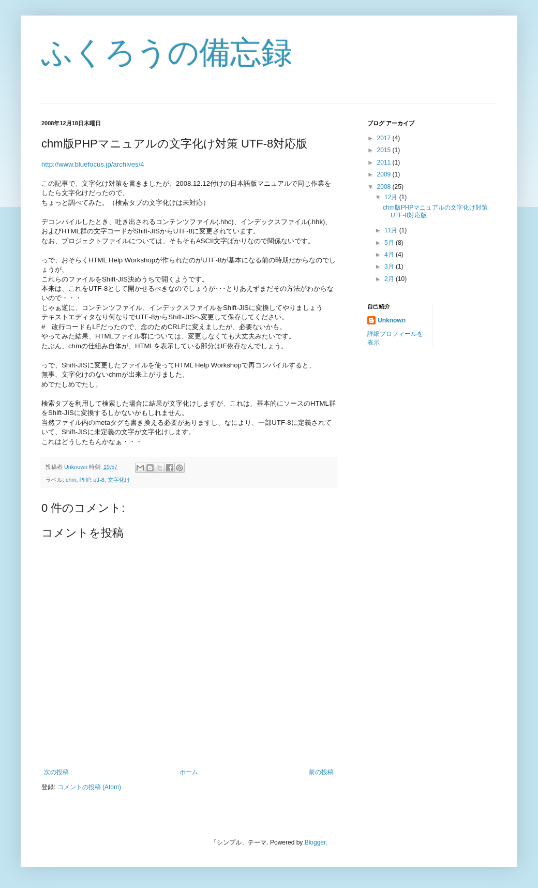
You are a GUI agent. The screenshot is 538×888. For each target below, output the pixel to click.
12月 (391, 197)
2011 (385, 162)
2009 (385, 174)
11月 (391, 230)
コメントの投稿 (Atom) (89, 787)
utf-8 (98, 480)
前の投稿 (321, 772)
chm (71, 480)
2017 (385, 138)
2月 (390, 279)
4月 (390, 254)
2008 (385, 186)
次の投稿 (56, 772)
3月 (390, 266)
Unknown (392, 320)
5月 (390, 242)
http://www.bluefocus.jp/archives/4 (92, 164)
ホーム (189, 772)
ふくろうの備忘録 (166, 52)
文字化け (119, 480)
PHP (84, 480)
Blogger (315, 842)
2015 (385, 150)
